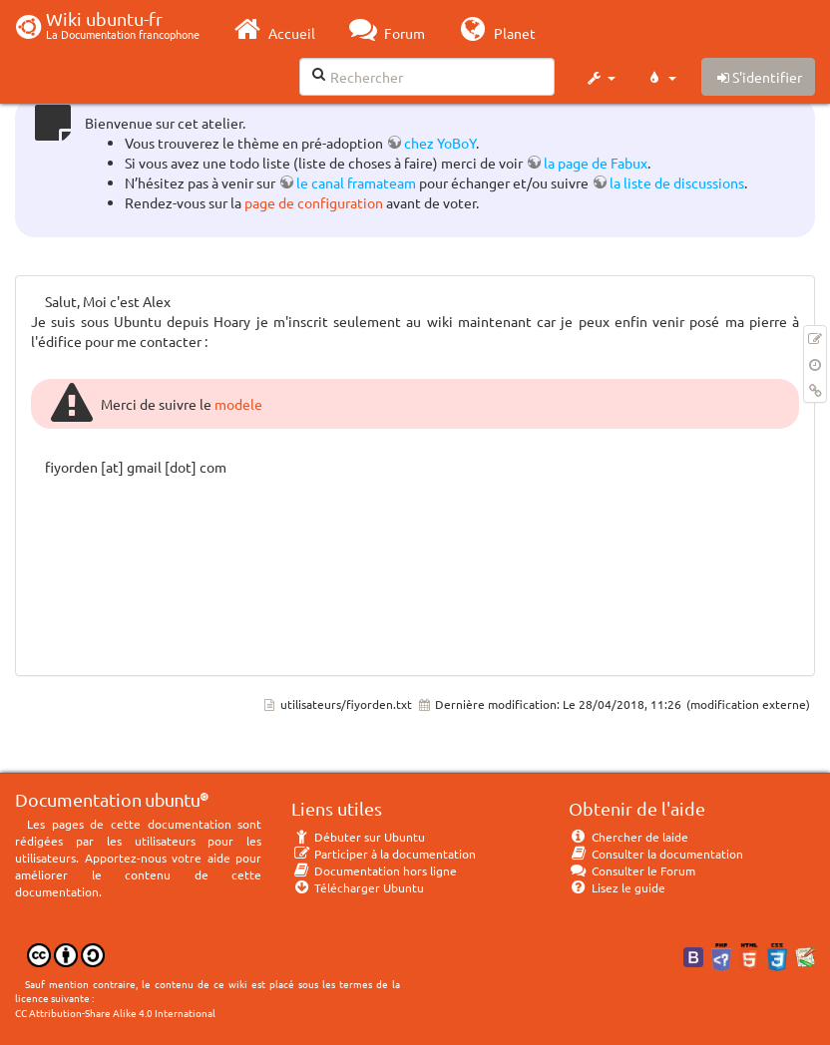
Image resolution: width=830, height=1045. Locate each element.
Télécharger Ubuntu (357, 887)
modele (238, 404)
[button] (600, 78)
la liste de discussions (677, 182)
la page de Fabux (595, 163)
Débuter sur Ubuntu (358, 837)
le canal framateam (356, 182)
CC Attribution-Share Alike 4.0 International (115, 1012)
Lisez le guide (617, 887)
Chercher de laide (628, 837)
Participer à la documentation (383, 854)
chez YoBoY (440, 143)
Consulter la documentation (656, 854)
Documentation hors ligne (374, 870)
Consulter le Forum (632, 870)
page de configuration (313, 202)
